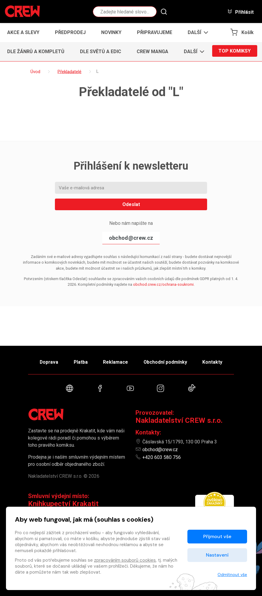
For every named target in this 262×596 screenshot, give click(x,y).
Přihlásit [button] (240, 12)
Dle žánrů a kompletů (35, 51)
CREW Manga (152, 51)
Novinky (111, 32)
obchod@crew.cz (131, 238)
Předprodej (70, 32)
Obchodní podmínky (167, 361)
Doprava (46, 361)
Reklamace (115, 361)
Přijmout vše (217, 536)
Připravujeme (154, 32)
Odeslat (131, 204)
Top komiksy (234, 51)
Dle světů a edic (100, 51)
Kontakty (215, 361)
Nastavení (217, 555)
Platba (80, 361)
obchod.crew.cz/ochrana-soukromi (163, 284)
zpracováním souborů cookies (125, 560)
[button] (196, 32)
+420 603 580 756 (161, 457)
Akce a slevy (23, 32)
